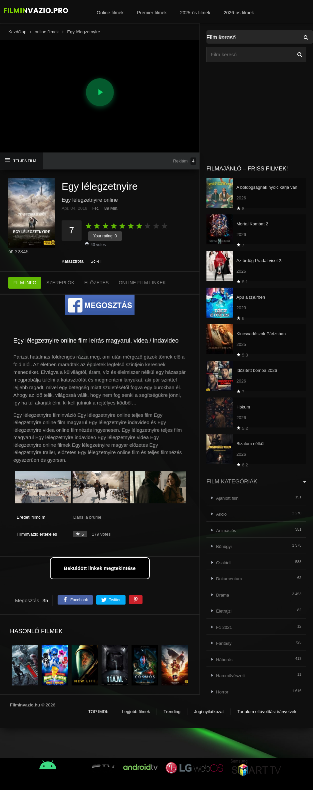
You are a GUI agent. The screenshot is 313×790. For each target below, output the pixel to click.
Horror (222, 691)
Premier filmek (151, 12)
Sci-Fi (96, 261)
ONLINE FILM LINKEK (142, 282)
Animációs (226, 530)
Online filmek (110, 12)
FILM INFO (24, 282)
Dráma (222, 595)
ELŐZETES (96, 282)
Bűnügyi (224, 546)
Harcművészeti (230, 675)
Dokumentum (229, 578)
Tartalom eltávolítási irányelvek (266, 711)
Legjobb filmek (136, 711)
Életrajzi (223, 611)
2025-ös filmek (195, 12)
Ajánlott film (227, 498)
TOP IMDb (98, 711)
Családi (223, 562)
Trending (171, 711)
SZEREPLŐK (60, 282)
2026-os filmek (239, 12)
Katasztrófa (73, 261)
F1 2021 (224, 627)
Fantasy (223, 643)
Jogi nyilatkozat (209, 711)
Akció (221, 514)
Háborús (224, 659)
